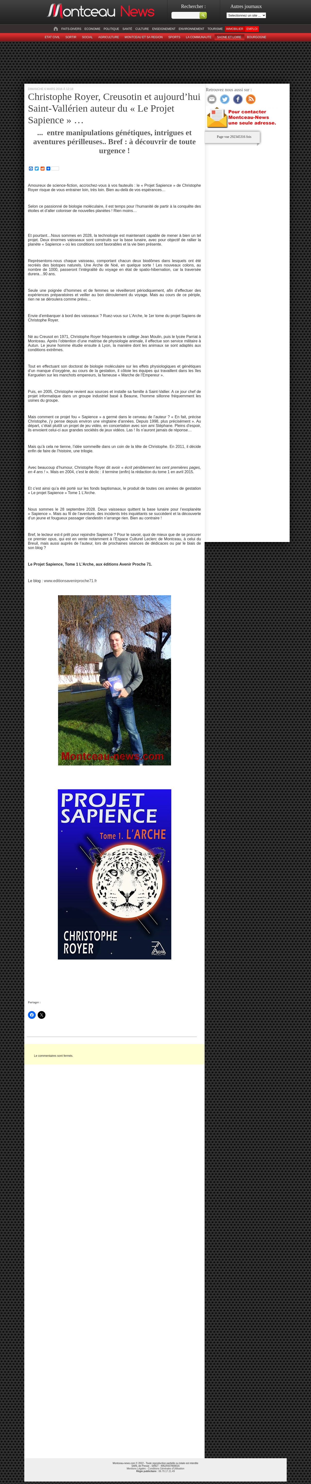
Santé (127, 29)
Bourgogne (256, 37)
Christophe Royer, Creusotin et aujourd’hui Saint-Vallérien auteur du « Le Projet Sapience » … (114, 108)
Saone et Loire (229, 37)
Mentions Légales (136, 1468)
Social (87, 37)
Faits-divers (71, 29)
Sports (174, 37)
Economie (92, 29)
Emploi (251, 29)
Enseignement (163, 29)
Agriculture (108, 37)
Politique (111, 29)
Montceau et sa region (144, 37)
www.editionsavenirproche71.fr (70, 581)
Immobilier (234, 29)
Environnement (191, 29)
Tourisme (215, 29)
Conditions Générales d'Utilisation (166, 1468)
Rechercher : (193, 6)
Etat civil (52, 37)
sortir (70, 37)
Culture (142, 29)
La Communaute (198, 37)
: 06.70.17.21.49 (155, 1471)
